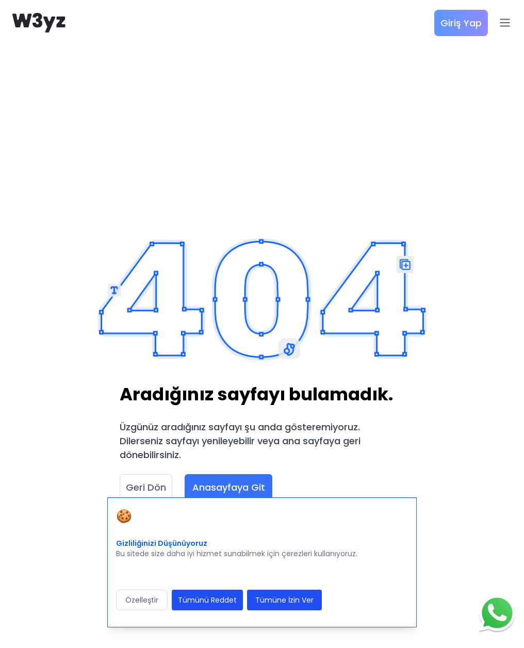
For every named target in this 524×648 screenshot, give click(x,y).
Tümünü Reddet (207, 600)
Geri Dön (146, 487)
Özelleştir (141, 600)
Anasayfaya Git (228, 487)
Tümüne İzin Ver (284, 600)
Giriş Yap (461, 23)
